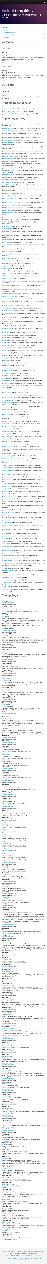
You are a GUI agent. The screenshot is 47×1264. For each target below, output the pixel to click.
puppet (10, 133)
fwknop (10, 355)
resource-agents (12, 520)
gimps (12, 458)
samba (7, 360)
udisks (7, 543)
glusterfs (10, 515)
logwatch (9, 474)
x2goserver (10, 428)
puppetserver (11, 142)
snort (10, 310)
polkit (8, 501)
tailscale (9, 453)
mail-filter (4, 273)
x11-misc (4, 582)
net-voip (4, 444)
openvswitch (10, 421)
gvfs (10, 263)
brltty (12, 124)
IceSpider (27, 1259)
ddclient (9, 337)
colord (9, 582)
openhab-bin (10, 207)
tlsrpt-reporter (10, 383)
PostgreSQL (15, 1258)
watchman (9, 260)
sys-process (5, 558)
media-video (5, 296)
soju (7, 375)
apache (12, 577)
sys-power (4, 550)
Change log (23, 37)
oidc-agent (10, 417)
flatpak (9, 467)
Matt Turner (5, 1044)
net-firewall (4, 355)
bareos (11, 161)
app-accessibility (6, 124)
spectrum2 (9, 370)
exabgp (9, 400)
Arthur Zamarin (6, 678)
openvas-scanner (13, 308)
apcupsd (10, 550)
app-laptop (4, 195)
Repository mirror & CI (7, 602)
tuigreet (9, 266)
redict (7, 231)
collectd (11, 198)
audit (10, 560)
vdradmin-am (11, 575)
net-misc (4, 385)
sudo (9, 151)
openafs (8, 358)
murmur (9, 444)
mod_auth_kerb (14, 563)
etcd (7, 222)
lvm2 (7, 538)
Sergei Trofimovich (7, 1028)
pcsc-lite (9, 483)
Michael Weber (6, 1199)
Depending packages (23, 35)
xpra (8, 589)
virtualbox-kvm (14, 189)
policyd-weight (11, 276)
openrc (9, 479)
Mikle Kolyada (5, 1056)
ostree (8, 254)
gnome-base (5, 263)
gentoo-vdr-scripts (12, 293)
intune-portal (10, 470)
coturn (7, 365)
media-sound (5, 281)
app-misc (4, 202)
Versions (23, 27)
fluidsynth (12, 281)
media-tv (4, 293)
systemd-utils (10, 114)
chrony (9, 392)
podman (13, 170)
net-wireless (5, 456)
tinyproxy (10, 441)
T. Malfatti (4, 1230)
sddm (8, 586)
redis (7, 235)
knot (8, 345)
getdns (8, 340)
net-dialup (4, 325)
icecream (10, 525)
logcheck (10, 128)
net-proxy (4, 441)
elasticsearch (10, 202)
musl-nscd (9, 546)
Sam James (5, 608)
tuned (8, 486)
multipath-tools (10, 541)
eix (10, 217)
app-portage (5, 217)
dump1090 (12, 456)
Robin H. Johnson (6, 1177)
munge (9, 496)
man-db (9, 477)
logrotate (10, 130)
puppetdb (10, 140)
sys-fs (3, 529)
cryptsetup (8, 533)
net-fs (3, 358)
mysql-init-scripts (10, 226)
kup (8, 251)
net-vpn (4, 446)
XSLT (31, 1258)
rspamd (9, 278)
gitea (9, 568)
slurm (9, 522)
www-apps (4, 565)
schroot (8, 258)
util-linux (9, 494)
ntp (8, 414)
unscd (9, 488)
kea (8, 407)
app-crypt (4, 177)
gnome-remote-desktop (13, 402)
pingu (8, 423)
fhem (8, 205)
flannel (12, 168)
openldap (9, 434)
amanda (11, 158)
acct (10, 558)
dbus (8, 461)
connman (9, 395)
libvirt (11, 179)
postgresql (9, 228)
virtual (8, 10)
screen (9, 210)
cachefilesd (9, 529)
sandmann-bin (12, 555)
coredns (9, 335)
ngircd (7, 373)
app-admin (4, 128)
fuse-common (9, 536)
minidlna (9, 412)
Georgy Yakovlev (6, 999)
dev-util (4, 244)
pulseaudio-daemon (15, 289)
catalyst (9, 244)
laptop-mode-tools (13, 195)
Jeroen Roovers (6, 1149)
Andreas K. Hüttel (6, 985)
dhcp (8, 397)
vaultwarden (11, 153)
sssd (8, 505)
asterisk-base (10, 390)
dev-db (3, 222)
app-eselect (5, 193)
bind (8, 332)
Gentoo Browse (7, 2)
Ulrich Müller (5, 1158)
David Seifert (5, 799)
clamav (11, 156)
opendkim (10, 273)
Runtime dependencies (23, 32)
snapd (12, 174)
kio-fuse (9, 268)
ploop (9, 517)
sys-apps (4, 109)
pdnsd (8, 353)
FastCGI (26, 1258)
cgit (9, 565)
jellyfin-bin (11, 570)
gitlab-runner (10, 249)
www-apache (5, 563)
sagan (10, 146)
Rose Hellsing (5, 616)
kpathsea (9, 242)
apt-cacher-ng (11, 385)
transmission (10, 439)
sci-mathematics (6, 458)
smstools (14, 212)
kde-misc (4, 268)
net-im (3, 365)
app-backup (5, 158)
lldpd (8, 409)
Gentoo (9, 1258)
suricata (11, 313)
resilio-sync (10, 436)
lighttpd (11, 580)
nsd (8, 350)
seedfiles (9, 109)
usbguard (9, 491)
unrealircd (8, 378)
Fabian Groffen (6, 651)
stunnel (9, 426)
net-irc (3, 373)
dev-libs (4, 239)
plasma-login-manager (15, 271)
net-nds (4, 431)
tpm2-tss (10, 177)
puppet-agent (11, 137)
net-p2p (4, 436)
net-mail (4, 380)
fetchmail (9, 380)
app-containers (6, 168)
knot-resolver (10, 347)
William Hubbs (5, 1236)
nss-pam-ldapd (11, 499)
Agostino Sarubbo (6, 1168)
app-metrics (5, 198)
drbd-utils (10, 512)
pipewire (11, 296)
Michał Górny (5, 1070)
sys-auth (4, 496)
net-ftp (3, 363)
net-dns (4, 332)
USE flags (23, 30)
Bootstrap (21, 1259)
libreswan (9, 446)
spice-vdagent (14, 182)
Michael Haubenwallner (8, 1136)
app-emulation (5, 179)
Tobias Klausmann (6, 1184)
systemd (4, 95)
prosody (8, 368)
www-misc (4, 575)
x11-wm (4, 589)
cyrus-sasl (9, 239)
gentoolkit (11, 219)
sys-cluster (4, 510)
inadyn (8, 342)
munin (11, 305)
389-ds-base (10, 431)
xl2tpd (9, 328)
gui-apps (4, 266)
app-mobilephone (6, 212)
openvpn (9, 449)
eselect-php (12, 193)
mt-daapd (12, 285)
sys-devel (4, 525)
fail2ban (11, 298)
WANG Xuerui (5, 898)
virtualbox (12, 184)
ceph (9, 510)
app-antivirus (5, 156)
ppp (9, 325)
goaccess (11, 301)
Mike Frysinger (6, 1208)
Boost (35, 1258)
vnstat (10, 317)
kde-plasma (5, 271)
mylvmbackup (12, 163)
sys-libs (4, 546)
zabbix (11, 321)
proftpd (8, 363)
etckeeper (10, 465)
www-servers (5, 577)
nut (9, 553)
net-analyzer (5, 298)
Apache (21, 1258)
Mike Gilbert (5, 930)
